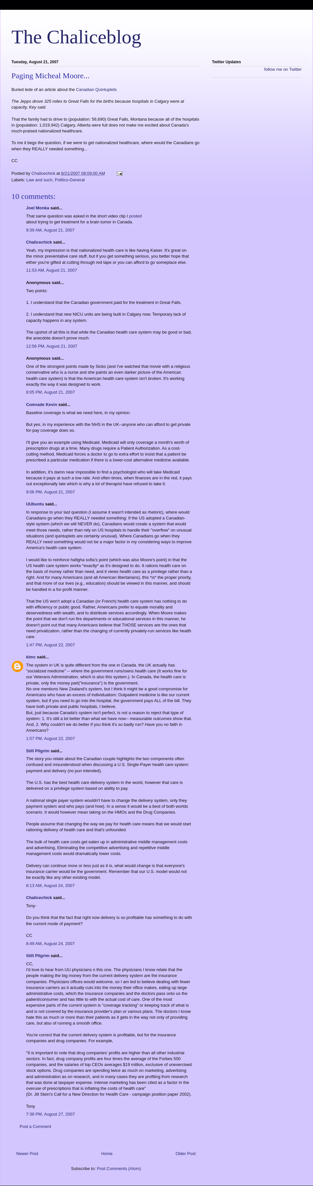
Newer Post (27, 1153)
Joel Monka (37, 207)
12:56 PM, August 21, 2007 (51, 346)
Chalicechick (39, 242)
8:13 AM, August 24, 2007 (50, 885)
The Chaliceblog (76, 37)
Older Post (186, 1153)
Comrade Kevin (41, 404)
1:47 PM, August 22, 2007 (50, 644)
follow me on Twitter (283, 69)
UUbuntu (35, 504)
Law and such (39, 179)
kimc (31, 656)
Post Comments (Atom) (119, 1168)
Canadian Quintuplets (96, 89)
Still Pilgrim (38, 750)
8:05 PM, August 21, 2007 (50, 392)
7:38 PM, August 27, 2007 (50, 1114)
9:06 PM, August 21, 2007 (50, 491)
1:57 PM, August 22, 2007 (50, 738)
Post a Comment (35, 1126)
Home (107, 1153)
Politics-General (70, 179)
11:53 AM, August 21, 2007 (51, 270)
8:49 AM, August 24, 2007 (50, 943)
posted (135, 216)
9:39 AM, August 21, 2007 (50, 230)
